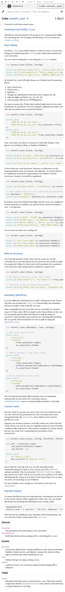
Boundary (6, 547)
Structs (6, 522)
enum (11, 322)
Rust (38, 2)
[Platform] (18, 2)
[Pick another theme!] (3, 11)
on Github (11, 40)
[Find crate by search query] (55, 2)
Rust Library (10, 45)
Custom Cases (11, 406)
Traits (5, 572)
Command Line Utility (19, 29)
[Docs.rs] (2, 2)
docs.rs (30, 2)
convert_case (17, 18)
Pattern (5, 562)
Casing (4, 578)
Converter (6, 528)
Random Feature (13, 491)
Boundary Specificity (15, 295)
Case (4, 557)
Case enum (42, 517)
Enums (5, 541)
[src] (60, 18)
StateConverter (8, 533)
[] (56, 18)
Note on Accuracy (13, 253)
